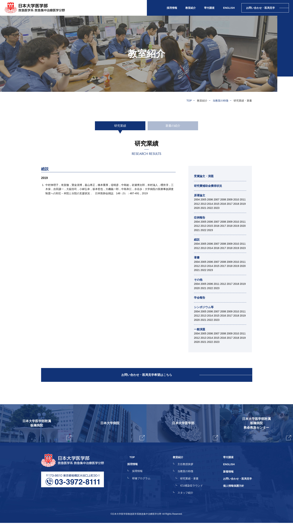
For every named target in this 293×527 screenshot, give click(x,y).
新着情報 (228, 476)
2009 (229, 199)
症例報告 (200, 217)
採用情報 (141, 476)
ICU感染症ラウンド (193, 490)
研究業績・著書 (191, 483)
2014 (210, 203)
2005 (203, 199)
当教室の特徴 (220, 100)
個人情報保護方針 (233, 490)
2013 (203, 203)
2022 (210, 207)
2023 (216, 207)
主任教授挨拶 (187, 470)
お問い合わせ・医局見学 (237, 483)
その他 (198, 279)
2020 (197, 207)
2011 (243, 199)
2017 (229, 203)
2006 (210, 199)
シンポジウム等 (204, 307)
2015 (216, 203)
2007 (216, 199)
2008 (223, 199)
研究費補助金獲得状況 (209, 185)
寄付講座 (209, 7)
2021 (203, 207)
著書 (197, 257)
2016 (223, 203)
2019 (243, 203)
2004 (197, 199)
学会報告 (200, 297)
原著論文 (200, 195)
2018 (236, 203)
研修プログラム (145, 483)
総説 (197, 239)
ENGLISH (229, 7)
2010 (236, 199)
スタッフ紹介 (187, 497)
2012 (197, 203)
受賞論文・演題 (204, 176)
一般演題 (200, 329)
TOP (189, 100)
